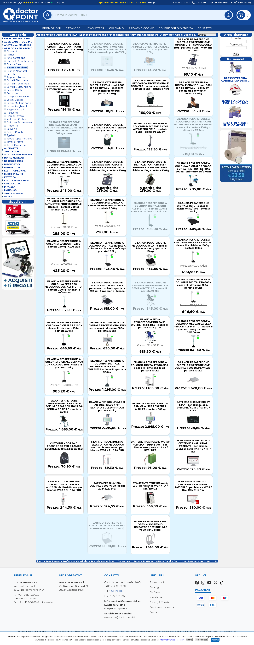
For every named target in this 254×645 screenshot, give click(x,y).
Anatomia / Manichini (17, 45)
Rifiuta (189, 640)
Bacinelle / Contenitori (20, 61)
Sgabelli (11, 135)
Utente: (236, 38)
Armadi (11, 54)
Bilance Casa (14, 64)
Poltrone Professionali (20, 122)
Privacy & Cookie (141, 28)
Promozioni (51, 28)
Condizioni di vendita (176, 28)
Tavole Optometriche (19, 138)
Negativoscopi (15, 109)
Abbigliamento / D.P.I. (18, 42)
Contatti (205, 28)
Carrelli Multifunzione (19, 86)
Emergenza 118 (13, 174)
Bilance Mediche (17, 67)
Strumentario (13, 193)
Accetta (215, 640)
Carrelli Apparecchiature (16, 76)
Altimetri (12, 51)
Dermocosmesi (13, 161)
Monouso (10, 190)
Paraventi (12, 112)
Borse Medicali (14, 158)
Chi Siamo (116, 28)
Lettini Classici (15, 99)
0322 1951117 (116, 591)
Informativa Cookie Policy (172, 640)
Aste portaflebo (16, 57)
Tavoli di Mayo (15, 141)
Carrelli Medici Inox (18, 83)
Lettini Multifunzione (19, 103)
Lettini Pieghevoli (17, 106)
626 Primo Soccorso (17, 38)
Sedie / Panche (15, 132)
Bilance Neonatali (17, 71)
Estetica (10, 177)
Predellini (12, 125)
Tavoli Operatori (16, 145)
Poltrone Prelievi (17, 119)
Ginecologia (12, 183)
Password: (236, 44)
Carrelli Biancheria (17, 80)
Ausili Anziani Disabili (18, 154)
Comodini (12, 93)
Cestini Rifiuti (14, 90)
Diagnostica (12, 164)
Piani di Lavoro (15, 116)
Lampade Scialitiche (18, 96)
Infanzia (9, 187)
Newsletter (95, 28)
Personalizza (201, 640)
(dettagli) (150, 3)
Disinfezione (12, 167)
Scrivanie (12, 128)
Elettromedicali (15, 171)
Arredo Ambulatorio (18, 48)
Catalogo (73, 28)
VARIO (8, 196)
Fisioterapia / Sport (17, 180)
